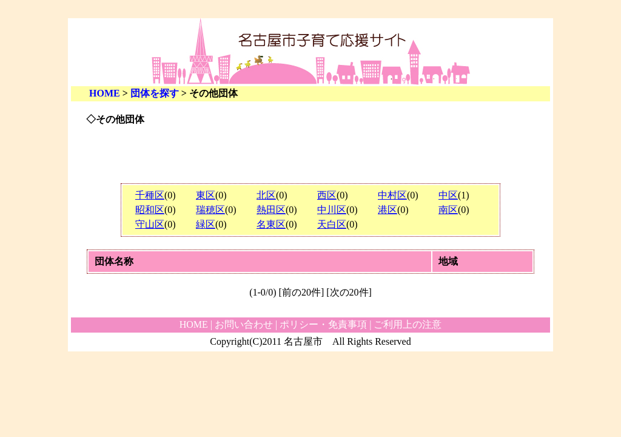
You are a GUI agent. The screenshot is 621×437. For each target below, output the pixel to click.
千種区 (149, 195)
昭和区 (149, 210)
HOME (104, 93)
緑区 (205, 224)
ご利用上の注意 (407, 324)
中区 (448, 195)
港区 (387, 210)
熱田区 (271, 210)
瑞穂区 (210, 210)
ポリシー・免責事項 (323, 324)
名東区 (271, 224)
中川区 (331, 210)
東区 (205, 195)
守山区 (149, 224)
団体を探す (154, 93)
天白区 (331, 224)
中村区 (392, 195)
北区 (266, 195)
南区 (448, 210)
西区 (327, 195)
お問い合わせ (244, 324)
